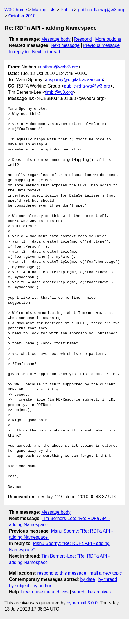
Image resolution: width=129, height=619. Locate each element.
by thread (107, 579)
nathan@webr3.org (59, 67)
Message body (56, 39)
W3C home (15, 9)
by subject (19, 585)
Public (66, 9)
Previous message (101, 45)
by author (42, 585)
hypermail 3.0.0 (82, 602)
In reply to (19, 51)
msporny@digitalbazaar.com (74, 79)
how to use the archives (45, 592)
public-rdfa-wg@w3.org (101, 9)
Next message (65, 45)
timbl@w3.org (59, 92)
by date (87, 579)
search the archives (91, 592)
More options (108, 39)
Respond (83, 39)
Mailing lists (43, 9)
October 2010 (22, 15)
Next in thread (46, 51)
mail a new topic (106, 573)
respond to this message (61, 573)
